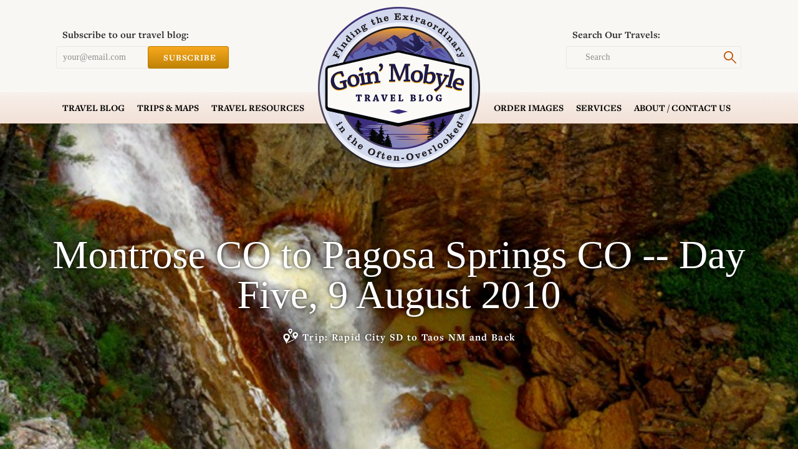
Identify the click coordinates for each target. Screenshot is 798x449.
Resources (257, 107)
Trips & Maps (168, 107)
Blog (93, 107)
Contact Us (682, 107)
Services (599, 107)
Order (529, 107)
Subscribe (188, 57)
